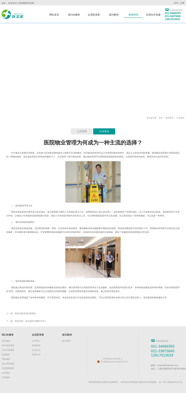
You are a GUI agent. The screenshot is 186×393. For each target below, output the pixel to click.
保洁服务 (6, 341)
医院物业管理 (158, 153)
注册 (182, 3)
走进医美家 (94, 14)
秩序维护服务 (8, 345)
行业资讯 (180, 118)
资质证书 (36, 354)
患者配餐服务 (8, 368)
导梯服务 (6, 354)
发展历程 (36, 345)
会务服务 (6, 373)
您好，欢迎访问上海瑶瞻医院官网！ (19, 3)
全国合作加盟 (153, 14)
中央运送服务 (8, 350)
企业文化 (36, 350)
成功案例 (114, 14)
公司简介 (36, 341)
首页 (161, 118)
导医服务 (6, 359)
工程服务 (6, 377)
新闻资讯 (133, 14)
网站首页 (54, 14)
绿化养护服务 (8, 363)
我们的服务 (74, 14)
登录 (176, 3)
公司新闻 (82, 131)
